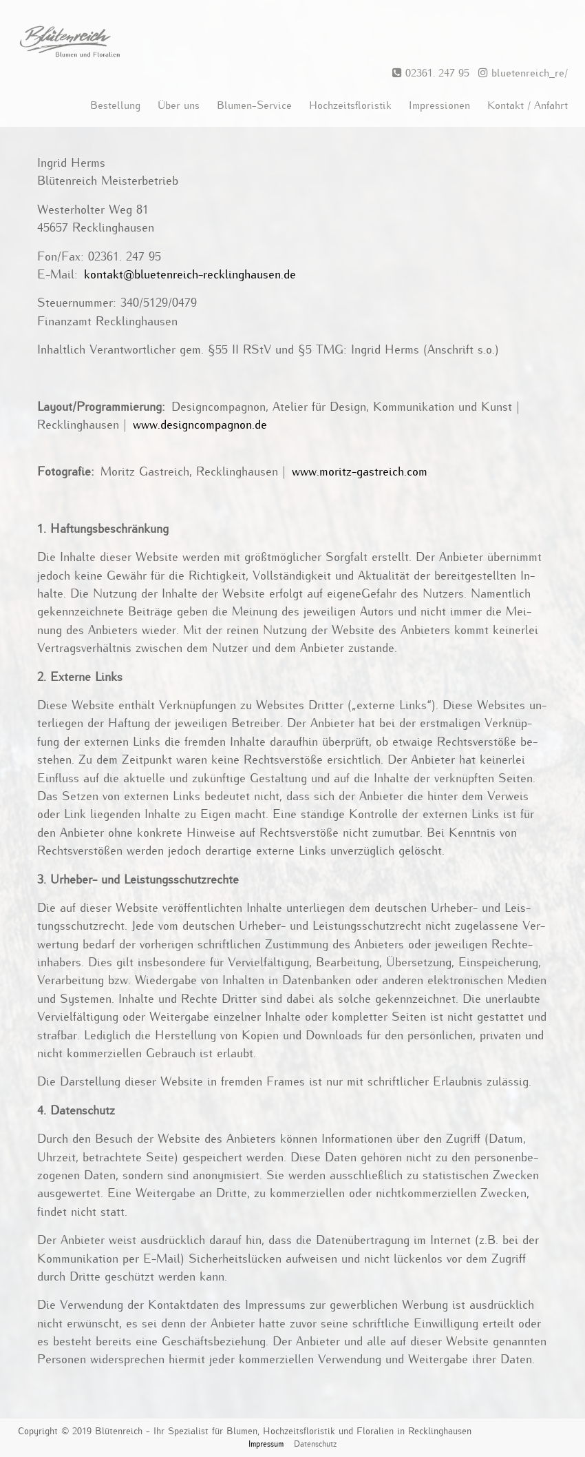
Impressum (266, 1444)
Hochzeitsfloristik (350, 105)
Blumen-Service (254, 105)
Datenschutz (315, 1444)
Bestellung (115, 105)
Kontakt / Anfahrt (527, 105)
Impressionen (439, 105)
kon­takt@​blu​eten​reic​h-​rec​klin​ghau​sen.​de (190, 275)
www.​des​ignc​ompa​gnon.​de (200, 425)
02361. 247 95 (430, 73)
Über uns (179, 105)
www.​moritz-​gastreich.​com (359, 472)
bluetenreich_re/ (520, 73)
